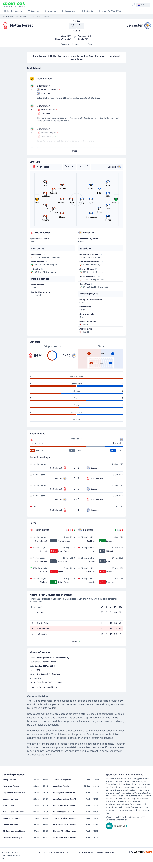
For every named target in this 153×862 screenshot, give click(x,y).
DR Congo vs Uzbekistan (14, 831)
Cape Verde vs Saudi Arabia (15, 792)
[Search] (133, 4)
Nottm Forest (37, 443)
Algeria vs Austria (61, 786)
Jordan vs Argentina (62, 780)
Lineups (75, 44)
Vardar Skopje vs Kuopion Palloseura (66, 818)
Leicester (118, 443)
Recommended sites (105, 852)
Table (90, 44)
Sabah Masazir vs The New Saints (66, 812)
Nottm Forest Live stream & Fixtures (46, 682)
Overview (65, 44)
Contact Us (75, 852)
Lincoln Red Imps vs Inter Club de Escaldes (66, 805)
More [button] (76, 150)
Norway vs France (11, 786)
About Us (42, 852)
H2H (83, 44)
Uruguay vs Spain (10, 799)
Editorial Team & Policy (58, 852)
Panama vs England (11, 818)
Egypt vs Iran (8, 805)
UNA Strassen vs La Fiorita (64, 824)
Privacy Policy (88, 852)
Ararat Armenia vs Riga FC (64, 799)
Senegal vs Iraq (9, 780)
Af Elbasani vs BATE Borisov (65, 837)
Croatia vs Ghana (10, 824)
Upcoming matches (14, 774)
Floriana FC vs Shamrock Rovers (66, 831)
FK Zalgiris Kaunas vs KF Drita (66, 792)
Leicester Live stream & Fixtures (44, 687)
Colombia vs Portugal (12, 837)
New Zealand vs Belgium (13, 812)
